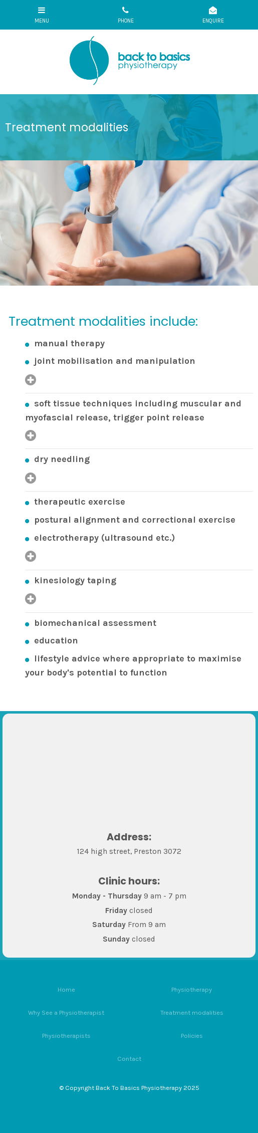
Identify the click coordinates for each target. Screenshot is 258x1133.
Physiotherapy (191, 989)
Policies (192, 1035)
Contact (129, 1058)
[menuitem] (66, 989)
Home (66, 989)
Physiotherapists (66, 1035)
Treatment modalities (191, 1012)
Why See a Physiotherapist (66, 1012)
